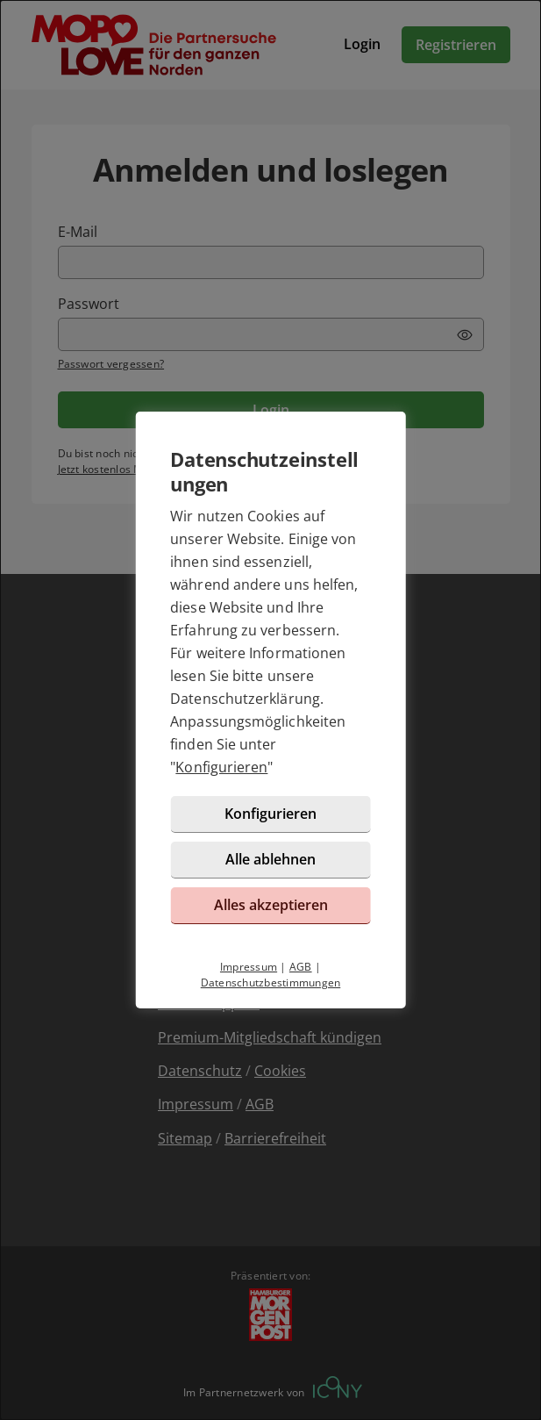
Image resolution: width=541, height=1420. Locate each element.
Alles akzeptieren (271, 904)
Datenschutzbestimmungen (271, 982)
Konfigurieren (221, 767)
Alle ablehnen (270, 859)
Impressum (248, 966)
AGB (300, 966)
